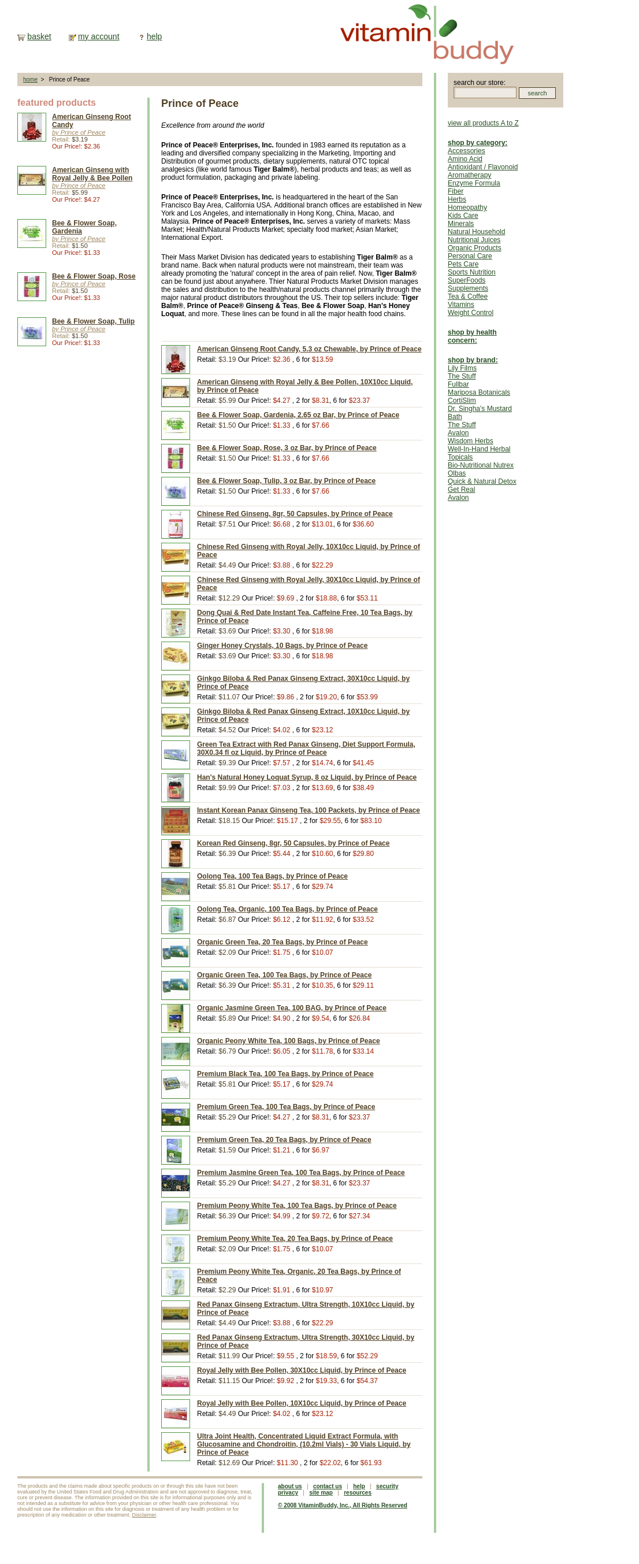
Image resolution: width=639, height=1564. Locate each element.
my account (99, 36)
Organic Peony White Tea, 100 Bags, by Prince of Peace (288, 1041)
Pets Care (463, 264)
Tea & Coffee (468, 296)
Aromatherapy (469, 175)
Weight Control (470, 313)
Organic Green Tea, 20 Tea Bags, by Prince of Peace (282, 942)
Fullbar (458, 384)
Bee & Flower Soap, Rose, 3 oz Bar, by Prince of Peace (287, 448)
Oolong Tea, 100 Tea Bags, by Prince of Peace (272, 876)
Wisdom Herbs (470, 441)
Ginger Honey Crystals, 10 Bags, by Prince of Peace (282, 646)
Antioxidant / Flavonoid (483, 167)
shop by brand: (473, 360)
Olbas (457, 473)
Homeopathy (467, 207)
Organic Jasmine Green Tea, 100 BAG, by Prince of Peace (292, 1008)
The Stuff (461, 376)
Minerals (461, 224)
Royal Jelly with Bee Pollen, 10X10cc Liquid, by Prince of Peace (301, 1403)
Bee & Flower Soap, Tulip (93, 321)
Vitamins (461, 305)
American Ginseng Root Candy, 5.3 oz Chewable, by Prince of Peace (309, 349)
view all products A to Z (483, 123)
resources (357, 1492)
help (154, 36)
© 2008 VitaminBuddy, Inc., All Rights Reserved (342, 1505)
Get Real (461, 489)
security (387, 1486)
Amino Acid (465, 159)
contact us (327, 1486)
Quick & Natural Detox (482, 481)
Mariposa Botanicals (479, 392)
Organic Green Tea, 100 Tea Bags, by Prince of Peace (284, 975)
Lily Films (462, 368)
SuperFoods (466, 280)
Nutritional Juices (474, 240)
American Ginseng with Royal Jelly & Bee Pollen (92, 174)
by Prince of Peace (78, 132)
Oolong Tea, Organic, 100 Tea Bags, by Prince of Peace (287, 909)
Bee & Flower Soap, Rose (94, 276)
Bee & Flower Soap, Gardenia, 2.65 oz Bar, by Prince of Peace (298, 415)
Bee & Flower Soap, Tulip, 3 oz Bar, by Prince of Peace (286, 481)
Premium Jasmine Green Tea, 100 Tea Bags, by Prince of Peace (301, 1173)
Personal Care (470, 256)
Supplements (468, 288)
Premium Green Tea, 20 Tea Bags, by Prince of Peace (284, 1140)
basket (39, 36)
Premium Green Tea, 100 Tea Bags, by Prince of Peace (286, 1107)
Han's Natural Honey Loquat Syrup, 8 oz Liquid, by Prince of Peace (307, 777)
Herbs (457, 199)
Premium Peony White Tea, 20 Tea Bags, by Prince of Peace (295, 1239)
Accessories (466, 151)
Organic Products (474, 248)
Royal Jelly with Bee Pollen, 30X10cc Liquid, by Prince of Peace (301, 1370)
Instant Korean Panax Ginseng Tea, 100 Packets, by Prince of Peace (308, 810)
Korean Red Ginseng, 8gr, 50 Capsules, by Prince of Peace (293, 843)
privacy (288, 1492)
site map (321, 1492)
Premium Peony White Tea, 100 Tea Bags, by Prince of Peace (297, 1206)
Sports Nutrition (472, 272)
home (30, 79)
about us (290, 1486)
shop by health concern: (472, 336)
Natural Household (476, 232)
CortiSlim (462, 400)
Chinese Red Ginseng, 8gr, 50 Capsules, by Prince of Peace (295, 514)
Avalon (458, 433)
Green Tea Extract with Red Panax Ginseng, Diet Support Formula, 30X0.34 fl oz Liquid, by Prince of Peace (306, 748)
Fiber (455, 191)
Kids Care (463, 216)
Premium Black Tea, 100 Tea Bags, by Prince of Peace (285, 1074)
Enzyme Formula (474, 183)
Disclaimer (144, 1515)
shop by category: (477, 143)
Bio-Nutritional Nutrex (481, 465)
